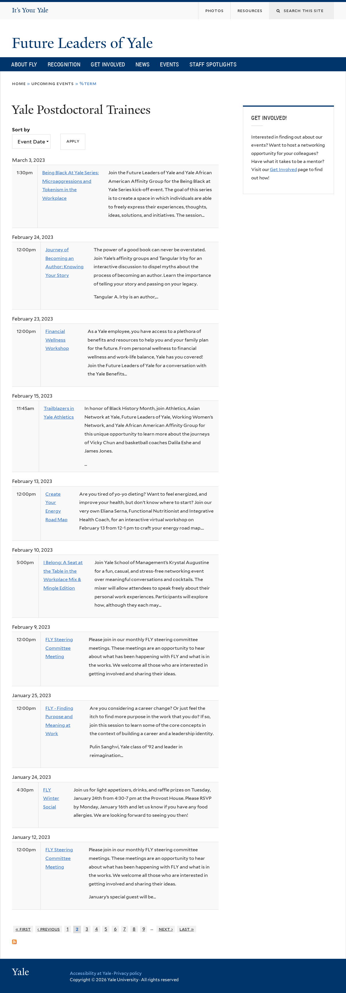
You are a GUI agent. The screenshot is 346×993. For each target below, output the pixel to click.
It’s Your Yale (30, 10)
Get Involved (108, 64)
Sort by (21, 130)
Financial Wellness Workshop (57, 340)
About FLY (24, 64)
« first (23, 929)
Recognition (64, 64)
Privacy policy (128, 973)
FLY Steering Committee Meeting (59, 648)
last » (186, 929)
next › (166, 929)
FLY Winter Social (51, 798)
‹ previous (48, 929)
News (143, 64)
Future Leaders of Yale (84, 43)
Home (19, 83)
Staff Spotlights (213, 64)
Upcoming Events (52, 83)
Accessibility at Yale (90, 973)
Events (169, 64)
